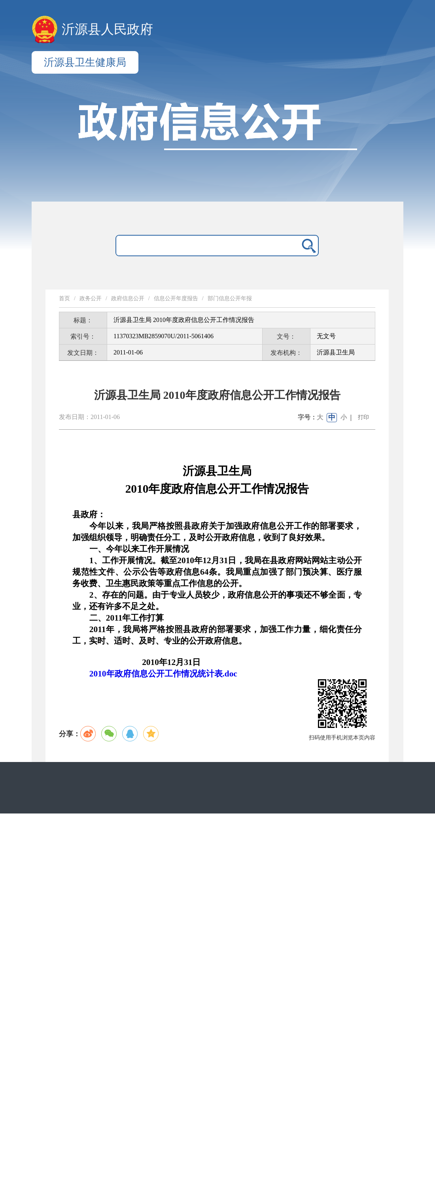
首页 (64, 298)
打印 (363, 417)
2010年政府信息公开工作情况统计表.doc (163, 673)
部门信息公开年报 (230, 298)
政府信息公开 (127, 298)
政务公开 (90, 298)
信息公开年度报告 (176, 298)
